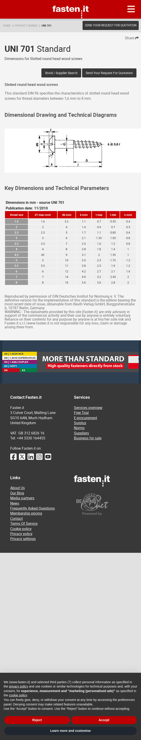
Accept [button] (104, 720)
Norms (79, 427)
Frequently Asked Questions (32, 508)
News (14, 503)
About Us (17, 487)
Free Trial (81, 412)
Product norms (26, 25)
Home (7, 25)
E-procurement (85, 417)
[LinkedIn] (31, 458)
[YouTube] (48, 458)
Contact (16, 518)
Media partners (22, 498)
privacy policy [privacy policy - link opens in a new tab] (18, 686)
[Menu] (131, 9)
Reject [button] (37, 720)
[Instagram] (39, 458)
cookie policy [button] (18, 695)
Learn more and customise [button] (70, 731)
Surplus (80, 422)
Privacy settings (23, 538)
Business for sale (87, 438)
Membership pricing (26, 513)
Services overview (88, 407)
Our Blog (17, 493)
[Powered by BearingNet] (102, 504)
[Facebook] (13, 458)
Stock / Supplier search (61, 73)
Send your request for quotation (110, 25)
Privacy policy (21, 533)
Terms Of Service (24, 523)
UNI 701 (47, 25)
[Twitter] (22, 458)
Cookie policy (21, 528)
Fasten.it (70, 1)
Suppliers (81, 433)
